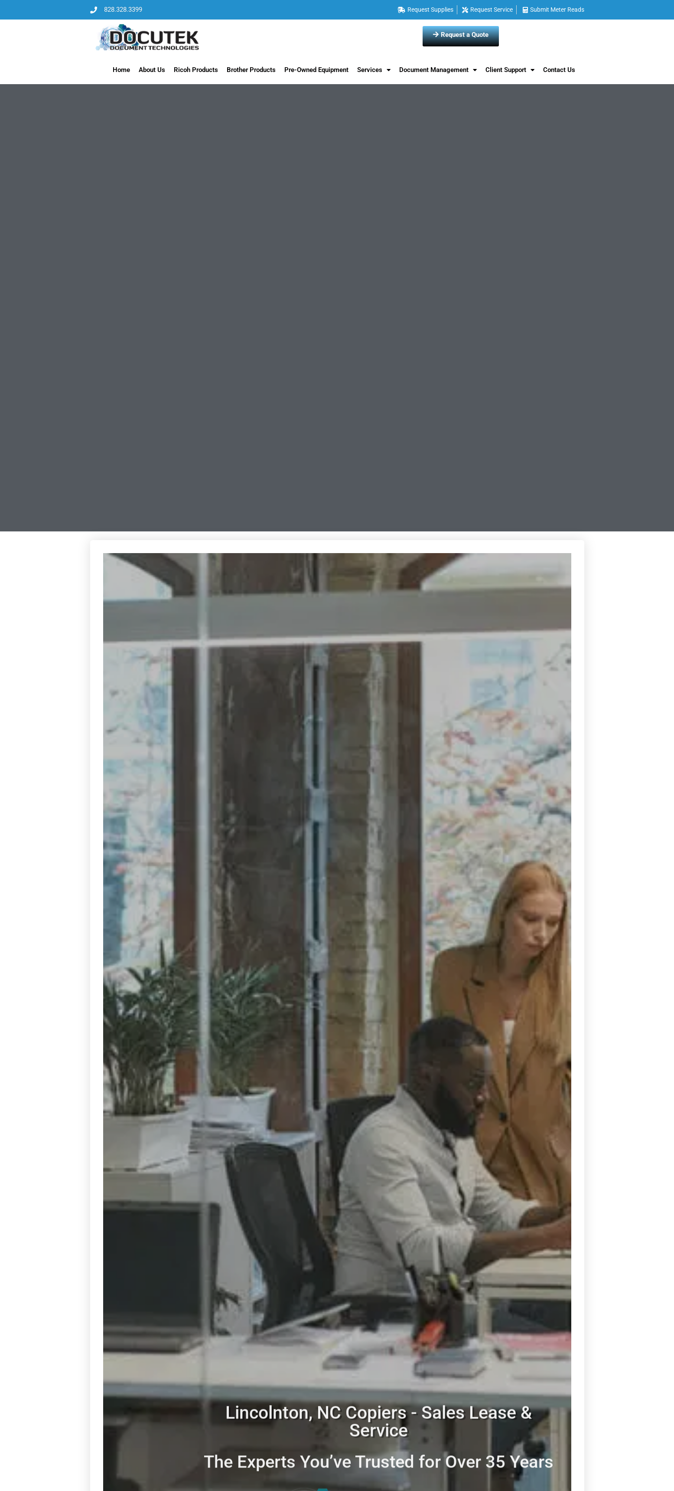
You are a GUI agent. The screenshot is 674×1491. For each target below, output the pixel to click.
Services (374, 70)
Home (121, 70)
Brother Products (251, 70)
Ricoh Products (196, 70)
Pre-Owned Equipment (316, 70)
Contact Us (559, 70)
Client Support (509, 70)
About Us (152, 70)
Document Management (438, 70)
